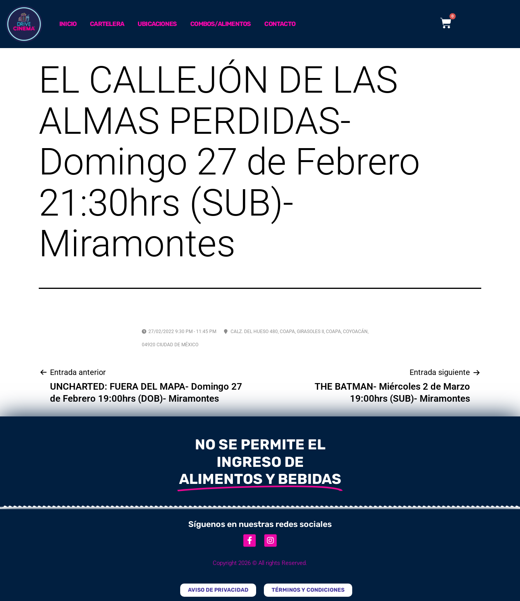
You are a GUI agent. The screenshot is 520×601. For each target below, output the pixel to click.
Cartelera (107, 24)
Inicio (67, 24)
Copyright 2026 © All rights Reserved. (260, 563)
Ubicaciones (157, 24)
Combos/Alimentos (220, 24)
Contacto (279, 24)
